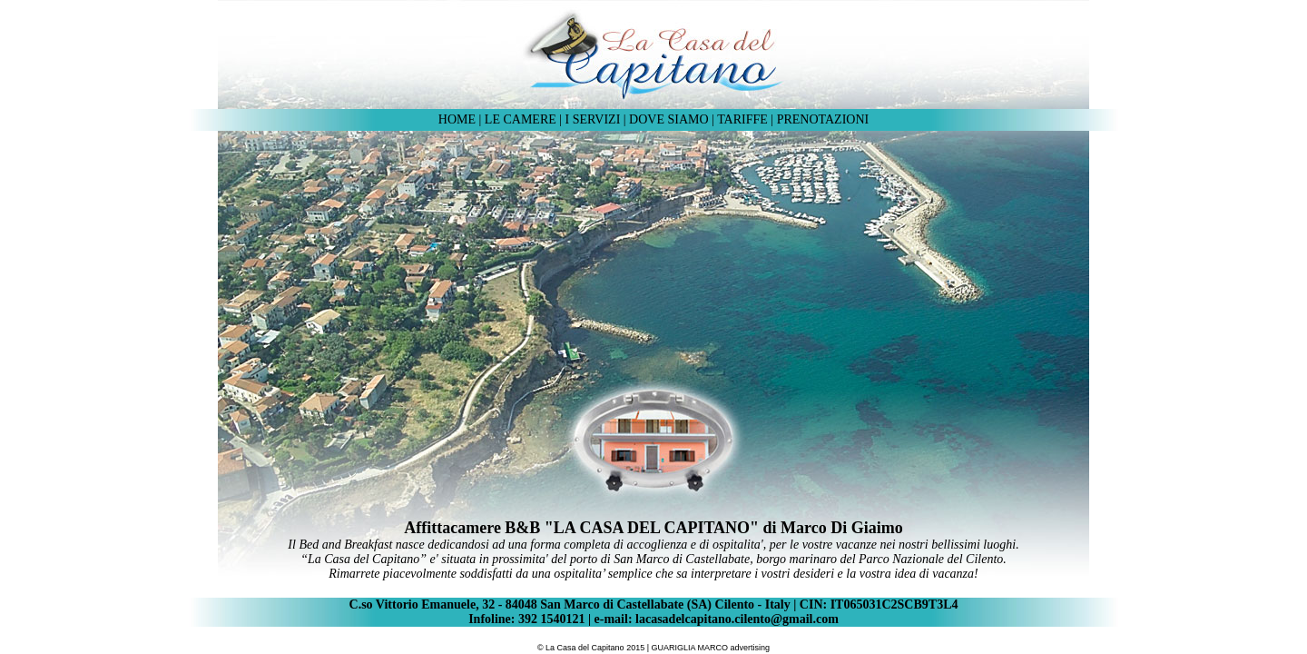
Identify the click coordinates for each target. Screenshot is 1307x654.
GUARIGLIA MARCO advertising (711, 647)
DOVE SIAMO (669, 119)
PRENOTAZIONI (823, 119)
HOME (457, 119)
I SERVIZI (593, 119)
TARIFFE (742, 119)
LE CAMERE (522, 119)
